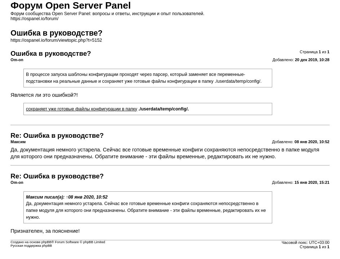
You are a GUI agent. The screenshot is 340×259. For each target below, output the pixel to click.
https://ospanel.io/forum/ (34, 18)
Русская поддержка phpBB (31, 245)
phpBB (46, 242)
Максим (34, 197)
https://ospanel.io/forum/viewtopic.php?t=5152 (56, 40)
